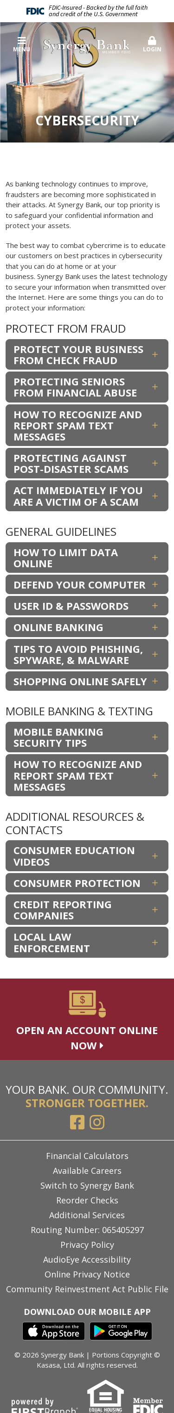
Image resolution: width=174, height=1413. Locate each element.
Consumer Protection (77, 883)
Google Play (121, 1331)
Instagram (97, 1122)
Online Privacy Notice (87, 1274)
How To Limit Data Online (65, 557)
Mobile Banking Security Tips (58, 737)
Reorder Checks (87, 1200)
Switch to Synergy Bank (87, 1185)
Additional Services (87, 1215)
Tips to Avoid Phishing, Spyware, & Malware (78, 654)
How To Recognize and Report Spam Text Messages (77, 425)
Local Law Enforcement (51, 942)
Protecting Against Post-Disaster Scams (71, 463)
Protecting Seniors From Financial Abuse (75, 386)
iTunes (53, 1331)
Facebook (77, 1122)
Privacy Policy (87, 1244)
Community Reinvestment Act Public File (87, 1289)
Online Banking (58, 627)
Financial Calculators (87, 1155)
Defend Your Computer (79, 584)
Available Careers (87, 1170)
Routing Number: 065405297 (87, 1229)
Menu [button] (22, 44)
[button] (152, 45)
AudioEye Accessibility (87, 1259)
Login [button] (152, 44)
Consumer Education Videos (74, 855)
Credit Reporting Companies (62, 909)
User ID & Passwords (71, 606)
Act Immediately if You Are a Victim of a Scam (78, 495)
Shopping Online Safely (80, 681)
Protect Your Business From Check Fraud (78, 354)
